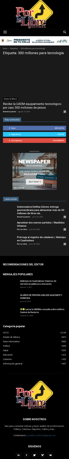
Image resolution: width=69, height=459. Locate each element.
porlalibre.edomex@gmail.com (41, 435)
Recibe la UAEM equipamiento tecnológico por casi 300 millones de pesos (32, 105)
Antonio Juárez (9, 111)
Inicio (5, 48)
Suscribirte (58, 140)
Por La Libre (22, 229)
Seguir (61, 134)
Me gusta (59, 128)
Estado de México (10, 99)
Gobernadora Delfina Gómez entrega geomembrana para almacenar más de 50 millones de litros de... (40, 210)
